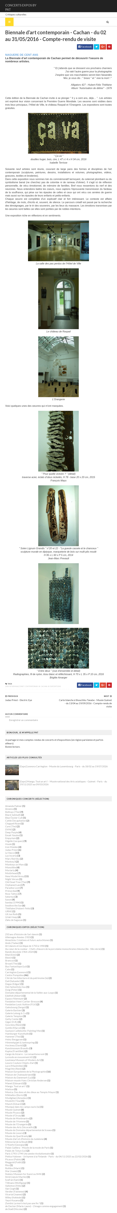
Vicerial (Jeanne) (10, 1185)
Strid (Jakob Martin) (12, 1167)
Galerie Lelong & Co (12, 1003)
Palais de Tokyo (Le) (12, 1141)
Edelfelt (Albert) (10, 986)
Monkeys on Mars (11, 855)
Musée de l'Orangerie (13, 1114)
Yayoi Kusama (9, 1190)
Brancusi (6, 951)
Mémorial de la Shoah (13, 1132)
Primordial (7, 881)
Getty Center (8, 1009)
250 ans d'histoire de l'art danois (18, 924)
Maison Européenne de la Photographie (22, 1062)
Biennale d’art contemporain (21, 684)
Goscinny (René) (10, 1015)
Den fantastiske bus (12, 977)
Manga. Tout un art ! (12, 1076)
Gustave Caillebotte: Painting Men (20, 1021)
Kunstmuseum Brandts (13, 1038)
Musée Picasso (9, 1103)
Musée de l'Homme (12, 1111)
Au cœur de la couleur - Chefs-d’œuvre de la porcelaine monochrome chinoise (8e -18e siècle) (50, 939)
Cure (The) (7, 817)
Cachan (40, 684)
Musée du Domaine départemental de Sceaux (25, 1120)
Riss (4, 1155)
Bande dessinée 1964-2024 (16, 942)
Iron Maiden (8, 837)
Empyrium (7, 828)
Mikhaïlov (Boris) (11, 1085)
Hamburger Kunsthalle (13, 1024)
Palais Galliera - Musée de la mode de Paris (24, 1138)
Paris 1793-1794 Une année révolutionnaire (24, 1144)
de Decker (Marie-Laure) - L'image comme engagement (30, 1196)
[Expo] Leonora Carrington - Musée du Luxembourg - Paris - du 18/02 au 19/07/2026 (60, 757)
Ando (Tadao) (9, 933)
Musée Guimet (9, 1100)
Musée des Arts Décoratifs (16, 1117)
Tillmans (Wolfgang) (12, 1173)
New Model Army (11, 866)
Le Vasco (6, 843)
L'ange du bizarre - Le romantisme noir (21, 1044)
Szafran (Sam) (9, 1170)
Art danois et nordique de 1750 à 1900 (21, 936)
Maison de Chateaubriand (15, 1065)
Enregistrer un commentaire (19, 714)
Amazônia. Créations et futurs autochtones (24, 930)
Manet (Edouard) (10, 1073)
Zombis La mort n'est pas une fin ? (19, 1193)
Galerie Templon (10, 1006)
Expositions (51, 684)
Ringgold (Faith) (10, 1152)
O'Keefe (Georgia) (11, 1135)
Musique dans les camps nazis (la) (19, 1097)
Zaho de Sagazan (10, 910)
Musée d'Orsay (10, 1106)
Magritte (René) (10, 1059)
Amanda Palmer (10, 796)
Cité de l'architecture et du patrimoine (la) (23, 968)
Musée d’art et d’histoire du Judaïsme (21, 1129)
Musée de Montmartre (13, 1109)
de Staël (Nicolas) (11, 1199)
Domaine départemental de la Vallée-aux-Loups (26, 983)
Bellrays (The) (9, 802)
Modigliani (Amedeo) (13, 1088)
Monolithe (7, 858)
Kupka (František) (11, 1041)
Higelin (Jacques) (11, 831)
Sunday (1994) (9, 893)
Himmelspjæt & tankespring (16, 1033)
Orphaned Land (10, 875)
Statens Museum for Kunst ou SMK (20, 1164)
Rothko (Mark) (9, 1158)
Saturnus (6, 887)
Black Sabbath (9, 805)
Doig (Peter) (8, 980)
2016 (3, 684)
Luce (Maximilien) (11, 1056)
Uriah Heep (8, 907)
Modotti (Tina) (9, 1091)
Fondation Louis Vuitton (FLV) (17, 995)
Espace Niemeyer (11, 989)
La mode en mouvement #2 (15, 1047)
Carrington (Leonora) (12, 962)
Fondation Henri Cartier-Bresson (19, 992)
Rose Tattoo (8, 884)
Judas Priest (8, 840)
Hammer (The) (9, 1027)
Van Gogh (7, 1179)
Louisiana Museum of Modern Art (19, 1050)
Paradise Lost (9, 878)
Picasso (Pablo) (10, 1150)
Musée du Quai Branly (13, 1126)
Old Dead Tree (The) (12, 872)
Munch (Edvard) (10, 1094)
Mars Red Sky (9, 849)
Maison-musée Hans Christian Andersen (22, 1071)
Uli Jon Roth (8, 904)
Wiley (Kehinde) (10, 1187)
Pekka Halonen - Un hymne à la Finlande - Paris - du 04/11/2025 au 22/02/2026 (43, 1147)
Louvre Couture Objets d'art (16, 1053)
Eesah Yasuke (9, 825)
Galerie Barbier (10, 1000)
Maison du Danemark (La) (15, 1068)
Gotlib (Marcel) (10, 1018)
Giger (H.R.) (8, 1012)
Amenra (6, 799)
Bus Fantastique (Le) (12, 956)
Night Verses (8, 869)
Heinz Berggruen (10, 1030)
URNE (5, 901)
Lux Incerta (7, 846)
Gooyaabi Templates (58, 1208)
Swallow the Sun (10, 896)
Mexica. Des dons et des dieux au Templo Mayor (27, 1082)
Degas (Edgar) (9, 974)
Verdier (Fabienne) (11, 1182)
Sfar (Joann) (8, 1161)
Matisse (6, 1079)
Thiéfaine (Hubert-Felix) (14, 898)
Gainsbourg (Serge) (12, 997)
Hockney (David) (10, 1035)
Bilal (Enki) (7, 945)
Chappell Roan (9, 814)
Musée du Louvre (10, 1123)
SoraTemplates (22, 1208)
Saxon (5, 890)
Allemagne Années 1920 (14, 927)
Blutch (5, 948)
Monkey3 (7, 852)
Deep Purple (8, 822)
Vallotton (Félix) (10, 1176)
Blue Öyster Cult (10, 808)
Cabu (4, 960)
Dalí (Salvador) (9, 971)
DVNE (5, 819)
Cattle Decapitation (12, 811)
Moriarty (6, 860)
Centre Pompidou (11, 965)
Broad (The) (8, 954)
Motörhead (8, 863)
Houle (5, 834)
